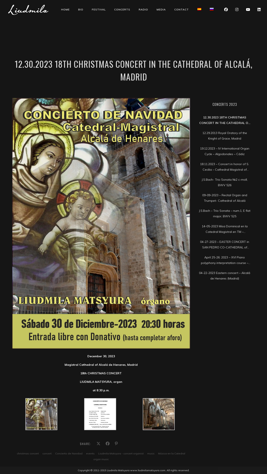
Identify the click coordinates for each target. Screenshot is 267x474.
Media (161, 9)
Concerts (122, 9)
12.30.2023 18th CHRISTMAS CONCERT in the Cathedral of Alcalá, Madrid (224, 120)
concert (47, 453)
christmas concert (28, 453)
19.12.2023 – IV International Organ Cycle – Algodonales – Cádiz (224, 151)
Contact (181, 9)
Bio (80, 9)
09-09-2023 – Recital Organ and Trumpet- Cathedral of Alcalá (224, 198)
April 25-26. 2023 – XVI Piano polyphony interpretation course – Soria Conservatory (224, 260)
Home (65, 9)
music (150, 453)
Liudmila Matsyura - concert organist (121, 453)
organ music (101, 459)
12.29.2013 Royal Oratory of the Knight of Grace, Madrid (224, 135)
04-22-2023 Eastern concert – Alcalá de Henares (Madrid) (224, 275)
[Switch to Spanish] (199, 9)
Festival (99, 9)
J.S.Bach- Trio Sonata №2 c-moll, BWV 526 (225, 182)
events (90, 453)
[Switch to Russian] (211, 9)
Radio (143, 9)
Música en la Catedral (171, 453)
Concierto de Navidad (68, 453)
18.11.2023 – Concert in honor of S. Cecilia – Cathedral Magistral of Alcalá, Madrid (224, 167)
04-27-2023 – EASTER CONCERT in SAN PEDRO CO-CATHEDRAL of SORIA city (224, 245)
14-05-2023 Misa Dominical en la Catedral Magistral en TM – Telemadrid (225, 229)
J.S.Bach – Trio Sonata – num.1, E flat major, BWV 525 (224, 213)
